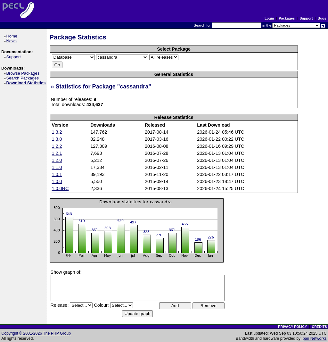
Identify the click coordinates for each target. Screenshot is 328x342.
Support (306, 18)
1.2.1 (57, 153)
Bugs (322, 18)
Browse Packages (24, 73)
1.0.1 (57, 174)
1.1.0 (57, 167)
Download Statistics (27, 82)
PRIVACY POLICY (292, 327)
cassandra (134, 86)
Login (269, 18)
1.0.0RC (60, 188)
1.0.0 (57, 181)
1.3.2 (57, 132)
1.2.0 (57, 160)
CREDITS (319, 327)
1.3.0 (57, 139)
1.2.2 (57, 146)
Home (12, 36)
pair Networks (315, 338)
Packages (287, 18)
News (12, 40)
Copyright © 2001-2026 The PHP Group (36, 333)
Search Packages (23, 78)
